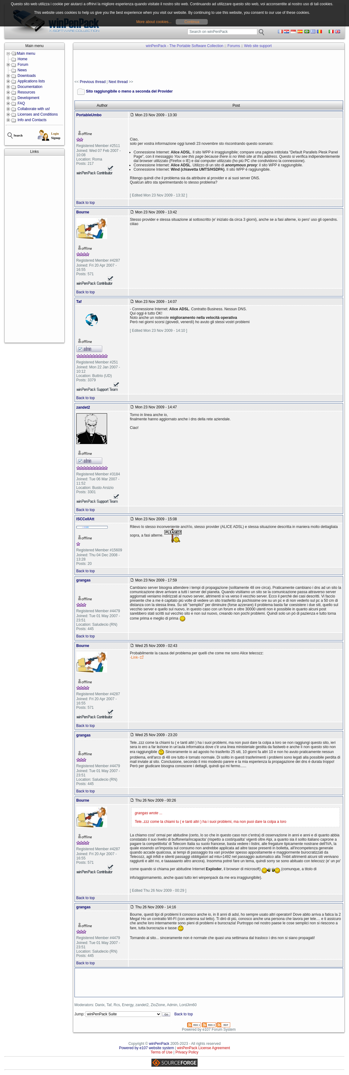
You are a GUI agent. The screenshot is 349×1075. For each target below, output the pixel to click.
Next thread (118, 82)
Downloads (27, 75)
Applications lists (31, 81)
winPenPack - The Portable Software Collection (184, 46)
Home (22, 59)
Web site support (258, 46)
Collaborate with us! (34, 109)
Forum (23, 64)
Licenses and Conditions (38, 114)
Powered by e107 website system (146, 1048)
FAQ (21, 103)
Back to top (85, 202)
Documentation (30, 87)
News (22, 70)
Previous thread (93, 82)
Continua (191, 22)
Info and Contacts (32, 120)
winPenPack (159, 1043)
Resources (26, 92)
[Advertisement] (34, 249)
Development (28, 98)
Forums (233, 46)
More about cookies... (154, 22)
